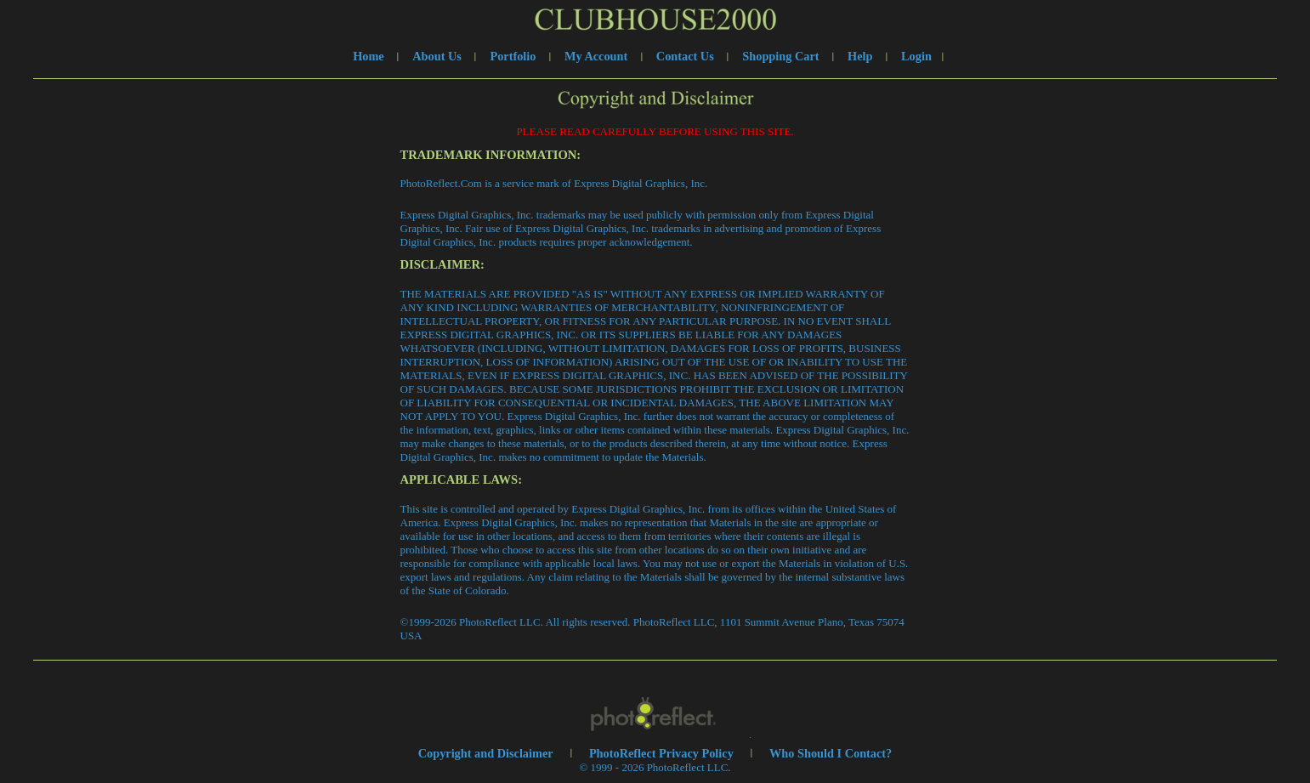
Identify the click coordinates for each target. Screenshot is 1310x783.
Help (860, 56)
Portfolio (513, 56)
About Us (437, 56)
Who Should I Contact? (830, 753)
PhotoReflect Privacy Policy (661, 753)
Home (368, 56)
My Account (595, 56)
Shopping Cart (780, 56)
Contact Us (685, 56)
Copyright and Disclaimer (487, 753)
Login (916, 56)
